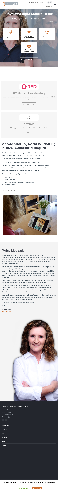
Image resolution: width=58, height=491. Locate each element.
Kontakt (4, 445)
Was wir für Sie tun (29, 60)
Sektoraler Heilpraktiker (29, 37)
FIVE (3, 433)
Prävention (47, 37)
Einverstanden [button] (37, 488)
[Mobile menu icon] (55, 4)
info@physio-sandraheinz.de (37, 2)
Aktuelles (4, 437)
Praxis (3, 441)
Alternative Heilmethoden (29, 50)
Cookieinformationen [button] (24, 488)
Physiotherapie (11, 37)
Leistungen (5, 429)
